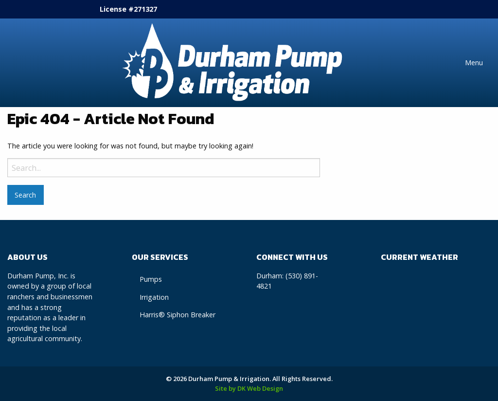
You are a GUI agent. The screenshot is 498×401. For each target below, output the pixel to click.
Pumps (151, 279)
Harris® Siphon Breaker (177, 314)
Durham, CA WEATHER (436, 307)
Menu (474, 62)
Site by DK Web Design (249, 388)
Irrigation (154, 297)
